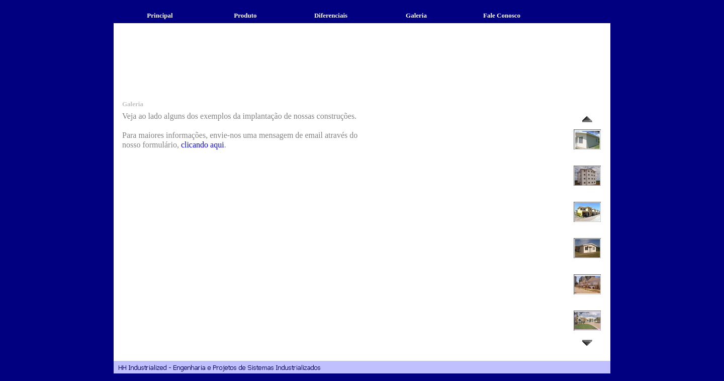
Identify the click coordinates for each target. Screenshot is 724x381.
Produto (245, 15)
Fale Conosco (501, 15)
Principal (159, 15)
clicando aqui (202, 144)
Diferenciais (330, 15)
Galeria (416, 15)
